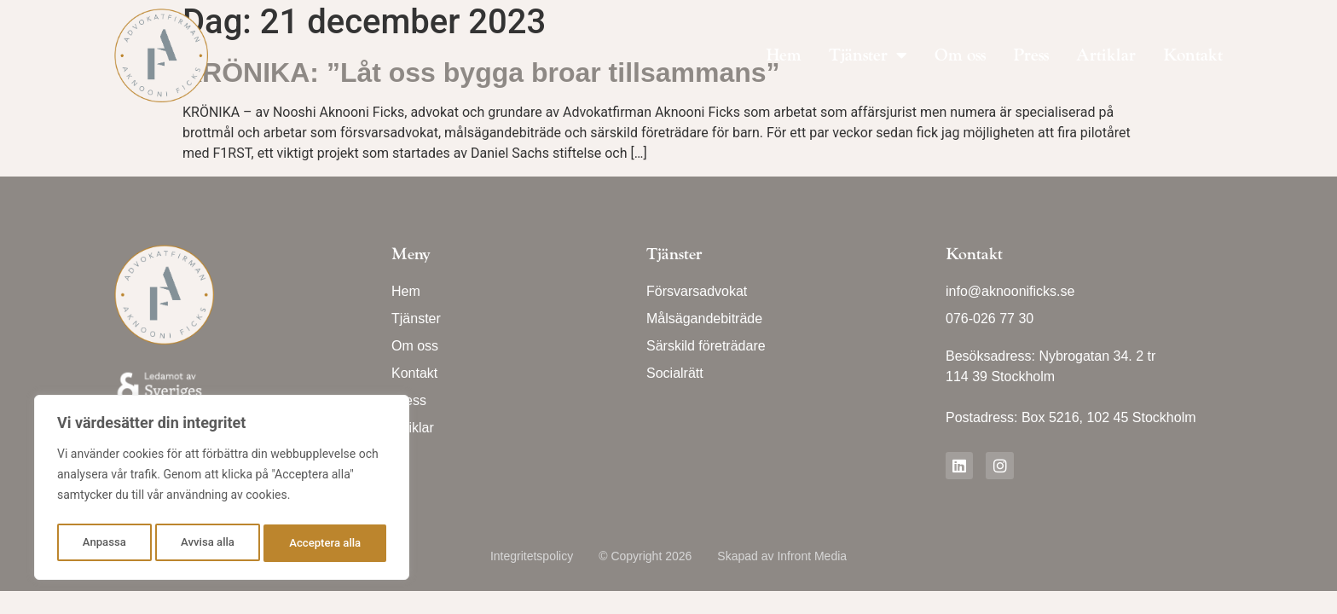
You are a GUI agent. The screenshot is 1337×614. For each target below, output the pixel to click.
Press (1031, 55)
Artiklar (1106, 55)
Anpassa (103, 543)
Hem (784, 55)
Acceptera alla (325, 543)
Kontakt (1193, 55)
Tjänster (868, 55)
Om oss (960, 55)
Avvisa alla (206, 543)
